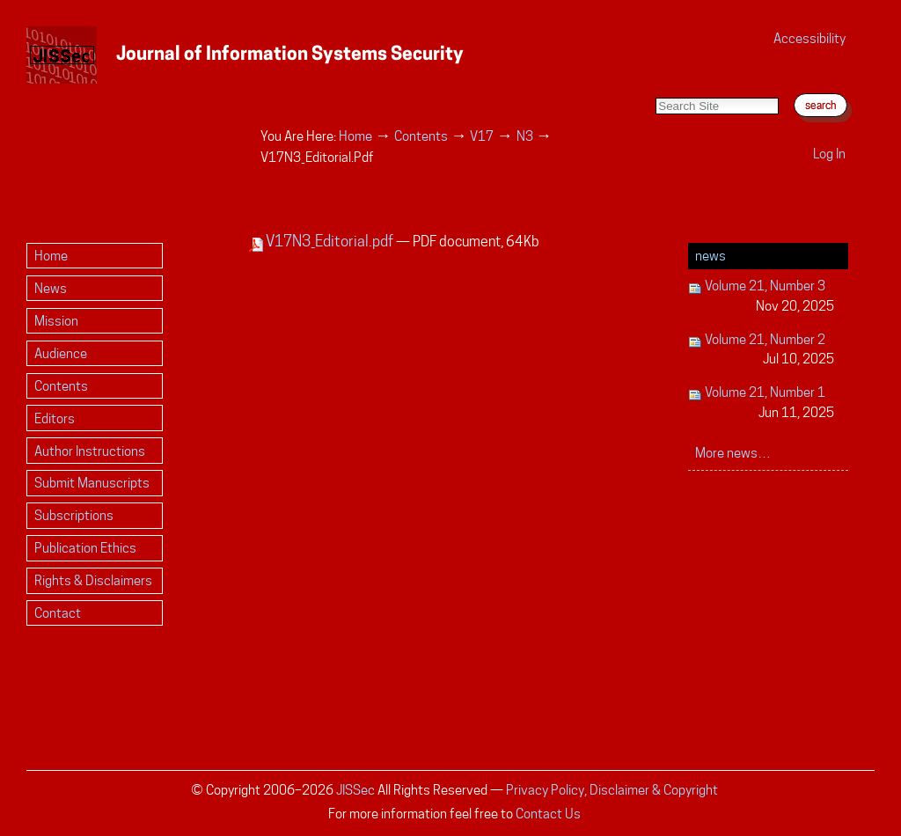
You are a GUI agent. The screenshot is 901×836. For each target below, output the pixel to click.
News (710, 255)
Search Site (655, 79)
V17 (482, 136)
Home (355, 136)
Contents (421, 136)
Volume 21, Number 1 (761, 403)
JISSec (355, 789)
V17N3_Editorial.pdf (322, 241)
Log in (829, 153)
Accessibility (809, 38)
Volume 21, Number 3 (761, 297)
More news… (733, 452)
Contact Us (548, 813)
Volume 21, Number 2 (761, 350)
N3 (524, 136)
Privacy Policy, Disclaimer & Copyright (612, 789)
